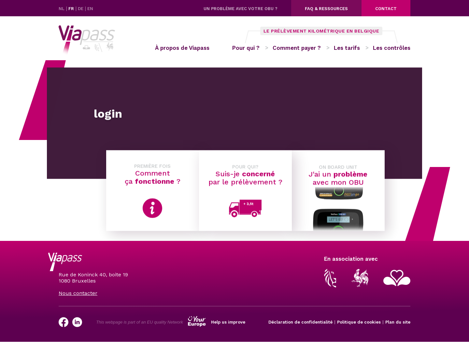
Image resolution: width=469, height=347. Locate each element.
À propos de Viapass (182, 48)
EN (90, 8)
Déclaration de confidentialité (300, 322)
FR (71, 8)
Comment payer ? (297, 48)
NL (62, 8)
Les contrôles (391, 48)
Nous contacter (78, 293)
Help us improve (228, 322)
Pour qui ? (246, 48)
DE (81, 8)
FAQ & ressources (326, 8)
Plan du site (397, 322)
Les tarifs (347, 48)
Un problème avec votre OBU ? (240, 8)
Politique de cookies (359, 322)
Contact (386, 8)
